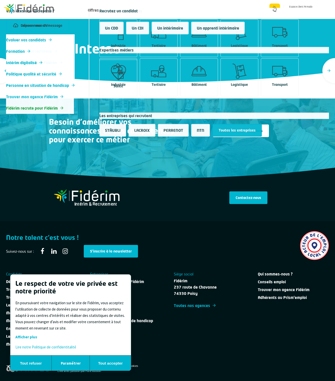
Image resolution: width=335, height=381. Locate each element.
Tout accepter (110, 363)
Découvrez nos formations (241, 131)
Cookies (133, 366)
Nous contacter (205, 10)
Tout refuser (31, 363)
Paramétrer (71, 363)
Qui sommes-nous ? (247, 10)
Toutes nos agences (195, 305)
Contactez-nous (248, 197)
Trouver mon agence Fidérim (284, 289)
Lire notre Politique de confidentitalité (45, 347)
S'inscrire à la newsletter (111, 251)
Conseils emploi (272, 282)
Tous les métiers (19, 39)
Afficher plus (26, 337)
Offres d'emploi (101, 10)
